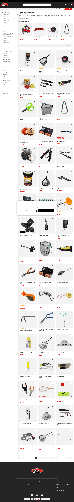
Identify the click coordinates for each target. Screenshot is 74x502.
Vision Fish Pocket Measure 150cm (63, 305)
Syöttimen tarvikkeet (9, 31)
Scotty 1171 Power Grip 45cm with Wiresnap (45, 377)
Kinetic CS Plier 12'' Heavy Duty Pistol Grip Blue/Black (46, 330)
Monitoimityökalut (6, 27)
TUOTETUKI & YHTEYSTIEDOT (18, 487)
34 (56, 458)
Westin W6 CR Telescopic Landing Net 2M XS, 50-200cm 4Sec (46, 447)
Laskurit (4, 76)
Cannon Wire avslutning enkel (62, 282)
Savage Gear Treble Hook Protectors (64, 212)
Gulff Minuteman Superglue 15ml (26, 352)
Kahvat (4, 47)
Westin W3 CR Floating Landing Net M (46, 188)
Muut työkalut (9, 93)
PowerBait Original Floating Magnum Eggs (27, 95)
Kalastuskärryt (5, 57)
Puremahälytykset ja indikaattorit (9, 66)
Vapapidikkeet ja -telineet (9, 24)
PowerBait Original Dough (25, 189)
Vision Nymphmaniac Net (43, 258)
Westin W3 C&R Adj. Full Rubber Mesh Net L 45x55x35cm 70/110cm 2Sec (46, 353)
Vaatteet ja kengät (26, 8)
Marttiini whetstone (60, 376)
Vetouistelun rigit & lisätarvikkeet (9, 51)
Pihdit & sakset (9, 14)
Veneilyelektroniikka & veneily (15, 8)
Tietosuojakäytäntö (7, 486)
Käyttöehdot (6, 484)
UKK (27, 486)
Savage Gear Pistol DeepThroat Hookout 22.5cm (64, 424)
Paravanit (5, 53)
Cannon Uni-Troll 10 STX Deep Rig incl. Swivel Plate (27, 259)
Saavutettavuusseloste (19, 484)
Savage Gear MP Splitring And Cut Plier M (27, 283)
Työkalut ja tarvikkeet (9, 12)
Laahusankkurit (6, 49)
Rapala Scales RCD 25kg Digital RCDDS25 (63, 236)
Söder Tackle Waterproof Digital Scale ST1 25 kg (27, 70)
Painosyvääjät (5, 55)
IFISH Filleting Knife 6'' (61, 141)
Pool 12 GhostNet (42, 399)
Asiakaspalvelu (44, 481)
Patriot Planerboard (60, 399)
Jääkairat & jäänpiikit (9, 80)
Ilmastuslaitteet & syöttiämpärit (9, 89)
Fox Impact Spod (23, 306)
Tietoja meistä (29, 484)
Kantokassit (5, 40)
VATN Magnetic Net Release (25, 423)
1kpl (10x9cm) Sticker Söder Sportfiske (25, 37)
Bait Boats (5, 44)
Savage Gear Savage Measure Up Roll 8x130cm (46, 283)
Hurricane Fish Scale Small (25, 376)
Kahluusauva (5, 70)
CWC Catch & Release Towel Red (39, 37)
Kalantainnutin (5, 68)
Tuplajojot (5, 74)
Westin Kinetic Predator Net (44, 423)
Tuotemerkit (61, 8)
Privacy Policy (35, 207)
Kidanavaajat (5, 29)
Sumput (4, 38)
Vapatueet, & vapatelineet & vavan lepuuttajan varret (9, 34)
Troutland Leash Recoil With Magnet (66, 37)
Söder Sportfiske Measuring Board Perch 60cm (63, 94)
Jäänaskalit (5, 82)
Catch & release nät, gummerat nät (27, 165)
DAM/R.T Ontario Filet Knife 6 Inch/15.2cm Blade (62, 166)
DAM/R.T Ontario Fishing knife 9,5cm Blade (46, 94)
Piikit (4, 78)
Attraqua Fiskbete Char (24, 142)
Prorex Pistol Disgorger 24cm (26, 330)
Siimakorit (5, 72)
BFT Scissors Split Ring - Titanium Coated (26, 119)
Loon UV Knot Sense (61, 258)
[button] (64, 1)
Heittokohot (5, 87)
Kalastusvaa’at (5, 18)
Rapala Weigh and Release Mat (63, 352)
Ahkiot (4, 85)
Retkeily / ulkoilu (35, 8)
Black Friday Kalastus (60, 490)
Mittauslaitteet (5, 22)
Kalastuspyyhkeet (6, 65)
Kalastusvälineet (5, 8)
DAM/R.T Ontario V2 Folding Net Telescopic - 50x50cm (45, 119)
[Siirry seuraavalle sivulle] (70, 458)
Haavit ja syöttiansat (9, 36)
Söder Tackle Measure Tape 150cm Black (53, 37)
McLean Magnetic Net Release (44, 305)
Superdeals (68, 8)
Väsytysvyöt (5, 91)
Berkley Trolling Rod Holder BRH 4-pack (27, 235)
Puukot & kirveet (9, 20)
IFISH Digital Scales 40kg (43, 235)
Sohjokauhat (5, 84)
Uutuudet (55, 8)
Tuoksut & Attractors (7, 63)
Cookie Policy (44, 207)
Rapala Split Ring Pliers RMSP (44, 165)
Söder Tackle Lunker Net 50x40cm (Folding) (45, 71)
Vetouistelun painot (6, 61)
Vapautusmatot (6, 42)
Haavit (9, 16)
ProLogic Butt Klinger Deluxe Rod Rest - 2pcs (27, 400)
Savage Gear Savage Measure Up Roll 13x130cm (46, 142)
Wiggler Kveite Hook (60, 446)
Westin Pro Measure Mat (61, 188)
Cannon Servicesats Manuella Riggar (27, 446)
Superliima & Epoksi (9, 25)
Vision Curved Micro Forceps (62, 329)
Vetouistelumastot (6, 59)
